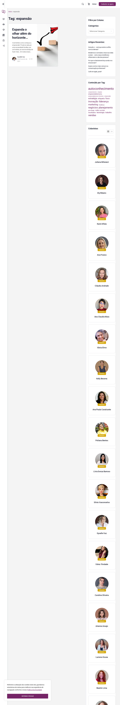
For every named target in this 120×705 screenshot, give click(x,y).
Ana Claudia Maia (101, 317)
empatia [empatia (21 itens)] (100, 92)
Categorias (93, 26)
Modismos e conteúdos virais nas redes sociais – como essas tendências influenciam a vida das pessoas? (100, 55)
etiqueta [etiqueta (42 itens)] (101, 98)
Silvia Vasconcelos (102, 502)
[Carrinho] (89, 4)
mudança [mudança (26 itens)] (101, 105)
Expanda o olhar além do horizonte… (24, 33)
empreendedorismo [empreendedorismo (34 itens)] (95, 94)
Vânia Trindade (101, 564)
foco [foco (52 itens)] (107, 98)
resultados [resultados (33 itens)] (92, 113)
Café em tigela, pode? (95, 71)
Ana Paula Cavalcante (102, 409)
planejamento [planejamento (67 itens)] (106, 107)
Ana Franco (102, 255)
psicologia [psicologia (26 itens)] (91, 110)
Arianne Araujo (102, 626)
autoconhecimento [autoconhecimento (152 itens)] (101, 88)
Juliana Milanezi (102, 162)
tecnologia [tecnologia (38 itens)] (100, 112)
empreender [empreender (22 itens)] (107, 96)
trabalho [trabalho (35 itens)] (108, 113)
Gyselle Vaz (24, 59)
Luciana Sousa (102, 657)
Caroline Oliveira (102, 595)
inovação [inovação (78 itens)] (93, 101)
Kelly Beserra (101, 378)
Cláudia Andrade (102, 286)
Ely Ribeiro (101, 193)
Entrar (94, 4)
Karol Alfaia (102, 224)
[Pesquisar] (83, 4)
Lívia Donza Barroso (101, 471)
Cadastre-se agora (107, 4)
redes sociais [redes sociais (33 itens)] (100, 110)
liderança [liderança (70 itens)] (104, 101)
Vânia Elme (102, 347)
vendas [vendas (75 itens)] (92, 115)
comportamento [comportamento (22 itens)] (92, 92)
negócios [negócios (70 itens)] (93, 107)
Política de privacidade (34, 691)
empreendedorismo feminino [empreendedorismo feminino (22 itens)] (96, 96)
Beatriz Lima (102, 688)
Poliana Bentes (101, 440)
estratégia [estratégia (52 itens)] (92, 98)
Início (13, 11)
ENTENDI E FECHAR (27, 696)
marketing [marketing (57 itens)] (93, 104)
